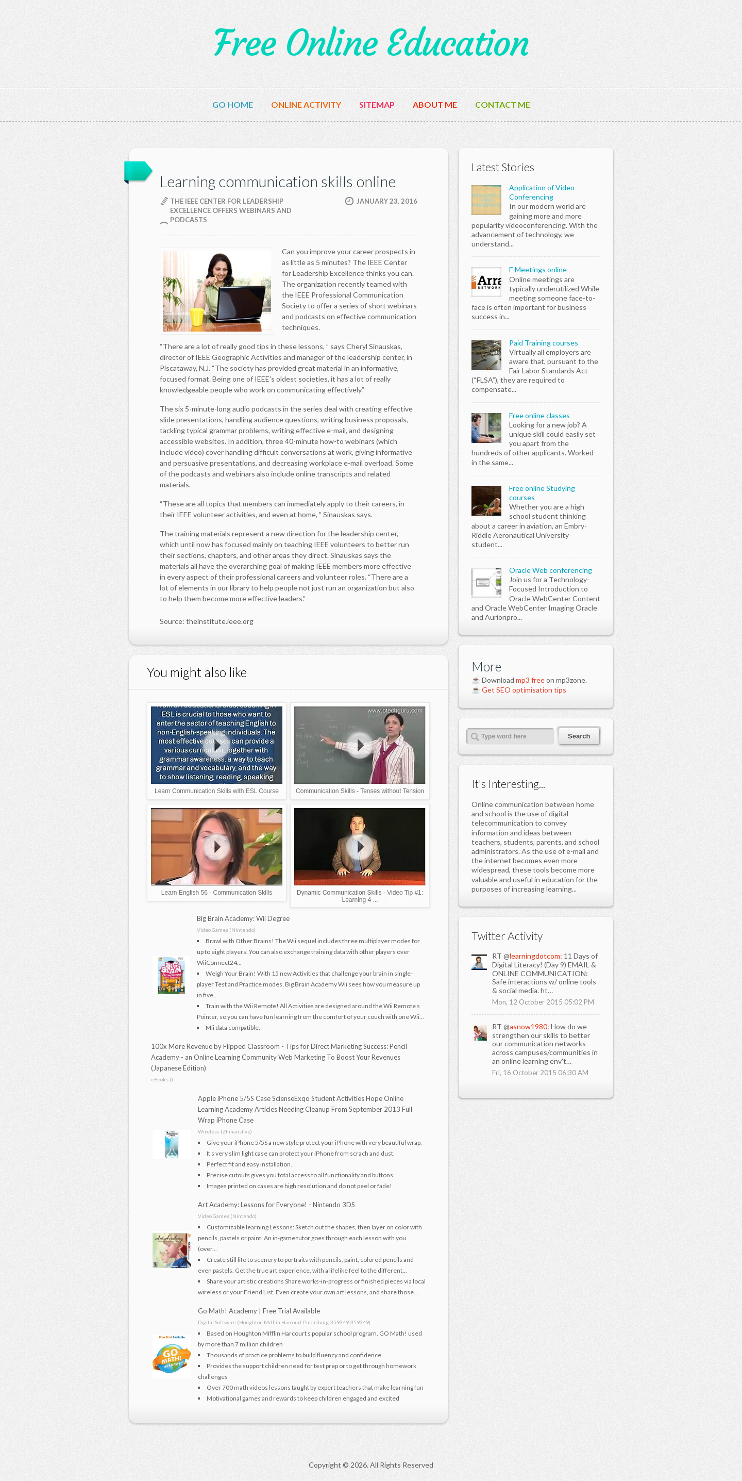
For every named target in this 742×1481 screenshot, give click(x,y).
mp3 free (530, 680)
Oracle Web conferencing (550, 570)
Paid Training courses (543, 342)
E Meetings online (538, 269)
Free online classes (539, 415)
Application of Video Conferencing (542, 192)
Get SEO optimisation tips (524, 689)
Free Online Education (370, 43)
